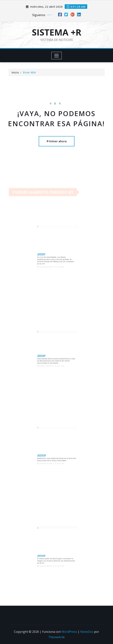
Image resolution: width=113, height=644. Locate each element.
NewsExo (86, 632)
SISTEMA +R (56, 32)
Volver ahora (57, 141)
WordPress (69, 632)
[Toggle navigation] (56, 55)
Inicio (15, 73)
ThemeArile (56, 637)
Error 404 (29, 73)
